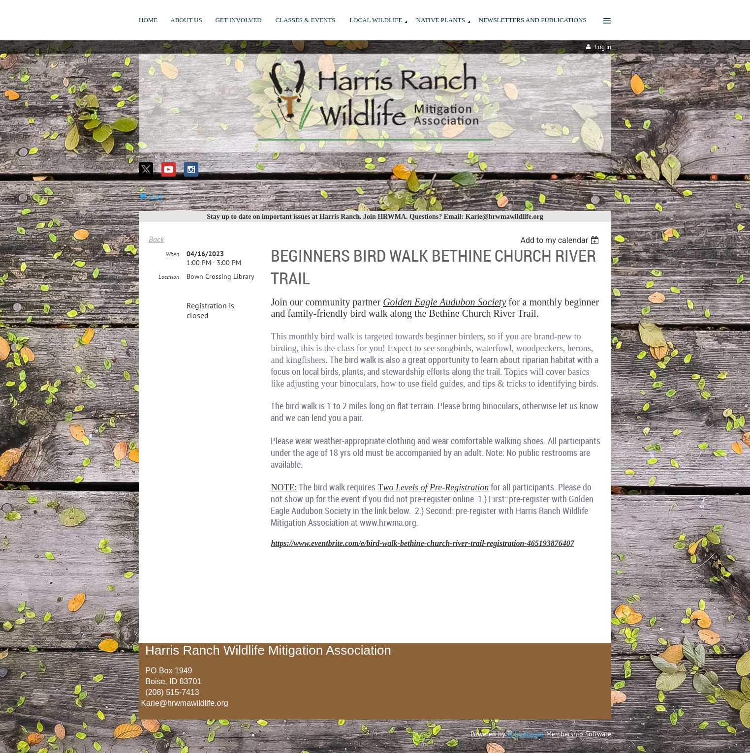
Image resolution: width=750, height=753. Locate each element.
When (172, 254)
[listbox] (560, 240)
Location (168, 276)
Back (156, 239)
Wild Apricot (525, 733)
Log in (603, 47)
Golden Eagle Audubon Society (444, 302)
